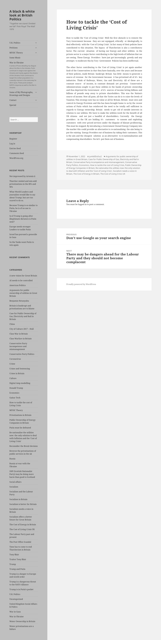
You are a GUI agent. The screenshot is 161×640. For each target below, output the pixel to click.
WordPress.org (16, 158)
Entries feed (15, 148)
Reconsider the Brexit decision (23, 446)
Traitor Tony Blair (17, 559)
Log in (12, 143)
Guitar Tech (14, 397)
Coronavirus (15, 359)
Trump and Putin (17, 569)
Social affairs (15, 482)
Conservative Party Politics (21, 354)
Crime (12, 363)
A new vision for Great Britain (23, 275)
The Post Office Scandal (20, 542)
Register (13, 138)
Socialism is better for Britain (23, 504)
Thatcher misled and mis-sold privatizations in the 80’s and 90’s (23, 184)
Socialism (13, 486)
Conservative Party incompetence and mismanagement (18, 346)
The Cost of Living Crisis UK (22, 529)
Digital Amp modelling (19, 383)
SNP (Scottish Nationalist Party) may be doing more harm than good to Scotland (22, 474)
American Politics (17, 285)
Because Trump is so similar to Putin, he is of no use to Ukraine (23, 208)
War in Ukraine (23, 75)
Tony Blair (14, 554)
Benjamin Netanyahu (19, 300)
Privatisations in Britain (20, 415)
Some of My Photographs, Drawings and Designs (21, 93)
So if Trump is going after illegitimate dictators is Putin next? (22, 219)
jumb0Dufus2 (95, 156)
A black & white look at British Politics (22, 15)
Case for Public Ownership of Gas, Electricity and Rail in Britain (22, 316)
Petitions (13, 47)
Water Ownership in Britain (22, 621)
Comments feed (16, 153)
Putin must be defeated (20, 427)
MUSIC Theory (16, 52)
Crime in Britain (16, 373)
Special (12, 105)
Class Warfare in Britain (20, 338)
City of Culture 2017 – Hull (21, 329)
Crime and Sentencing (19, 368)
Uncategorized (16, 599)
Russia (12, 458)
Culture (12, 378)
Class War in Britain (18, 333)
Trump (12, 564)
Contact (12, 100)
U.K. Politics (14, 42)
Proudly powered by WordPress (81, 284)
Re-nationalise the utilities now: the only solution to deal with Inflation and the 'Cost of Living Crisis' (103, 169)
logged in (82, 204)
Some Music (14, 57)
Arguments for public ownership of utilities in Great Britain (23, 293)
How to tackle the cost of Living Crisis (107, 165)
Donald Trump (16, 388)
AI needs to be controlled (21, 280)
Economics (14, 392)
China (12, 324)
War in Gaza (15, 611)
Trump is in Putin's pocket (21, 589)
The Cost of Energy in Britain (22, 524)
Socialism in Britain (18, 499)
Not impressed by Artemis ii (22, 176)
